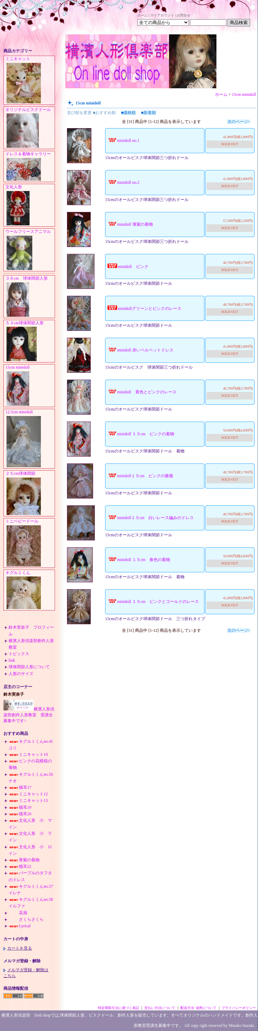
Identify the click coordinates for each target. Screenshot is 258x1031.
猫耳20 (20, 813)
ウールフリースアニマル (30, 250)
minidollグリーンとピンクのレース (144, 308)
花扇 (18, 912)
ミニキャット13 (28, 800)
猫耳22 (20, 866)
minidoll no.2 (123, 182)
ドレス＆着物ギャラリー (30, 167)
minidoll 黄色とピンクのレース (142, 392)
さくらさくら (26, 919)
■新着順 (148, 112)
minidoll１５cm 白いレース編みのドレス (150, 517)
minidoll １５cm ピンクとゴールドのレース (153, 601)
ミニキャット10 (28, 754)
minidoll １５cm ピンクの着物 (140, 434)
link (12, 660)
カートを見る (17, 948)
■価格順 (128, 112)
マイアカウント (162, 15)
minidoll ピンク (127, 266)
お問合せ (183, 15)
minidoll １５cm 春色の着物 (138, 559)
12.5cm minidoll (30, 439)
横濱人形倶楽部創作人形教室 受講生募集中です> (28, 715)
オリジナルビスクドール (30, 128)
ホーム (142, 15)
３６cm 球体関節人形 (30, 297)
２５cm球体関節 (30, 493)
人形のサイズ (21, 673)
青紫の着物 (24, 860)
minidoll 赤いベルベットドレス (140, 350)
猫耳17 (20, 787)
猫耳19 (20, 807)
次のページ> (238, 121)
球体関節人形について (29, 666)
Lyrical (20, 925)
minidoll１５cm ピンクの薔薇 (140, 475)
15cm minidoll (30, 386)
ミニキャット (30, 80)
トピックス (19, 653)
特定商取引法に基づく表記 (118, 1008)
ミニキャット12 (28, 794)
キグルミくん (30, 590)
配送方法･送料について (198, 1008)
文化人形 (30, 205)
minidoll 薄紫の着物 (130, 224)
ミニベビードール (30, 543)
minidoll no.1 (123, 140)
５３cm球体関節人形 (30, 341)
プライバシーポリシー (239, 1008)
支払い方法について (159, 1008)
